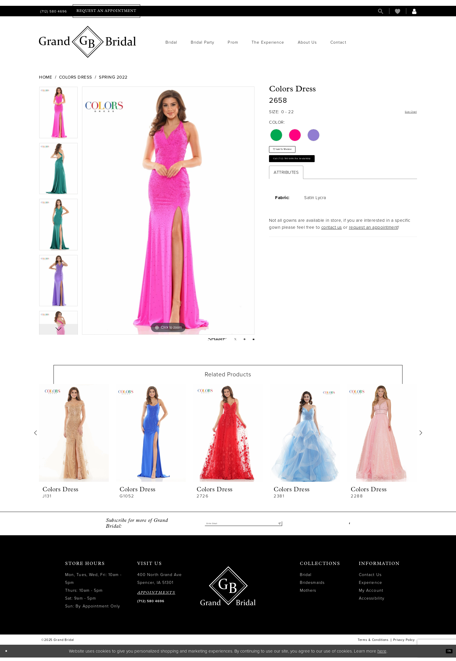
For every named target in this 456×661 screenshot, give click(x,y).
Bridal (305, 578)
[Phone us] (53, 11)
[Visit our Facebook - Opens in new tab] (348, 527)
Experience (370, 586)
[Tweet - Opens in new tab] (227, 341)
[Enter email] (243, 527)
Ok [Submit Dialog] (446, 654)
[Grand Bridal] (87, 42)
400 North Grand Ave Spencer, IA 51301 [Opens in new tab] (159, 582)
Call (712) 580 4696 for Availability (309, 170)
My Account (371, 594)
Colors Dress (75, 77)
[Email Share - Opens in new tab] (252, 341)
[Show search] (380, 11)
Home (45, 77)
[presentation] (74, 436)
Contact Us (370, 578)
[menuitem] (53, 11)
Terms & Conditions (373, 644)
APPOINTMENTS (156, 596)
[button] (414, 11)
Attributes (286, 186)
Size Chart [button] (406, 112)
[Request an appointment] (106, 11)
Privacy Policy (404, 644)
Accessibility (371, 602)
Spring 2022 (113, 77)
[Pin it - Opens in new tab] (239, 341)
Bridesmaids (312, 586)
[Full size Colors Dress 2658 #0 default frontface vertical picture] (168, 210)
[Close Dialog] (8, 655)
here (381, 654)
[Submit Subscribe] (277, 527)
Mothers (308, 594)
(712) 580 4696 (150, 605)
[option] (58, 114)
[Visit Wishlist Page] (397, 11)
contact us (331, 241)
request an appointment (373, 241)
